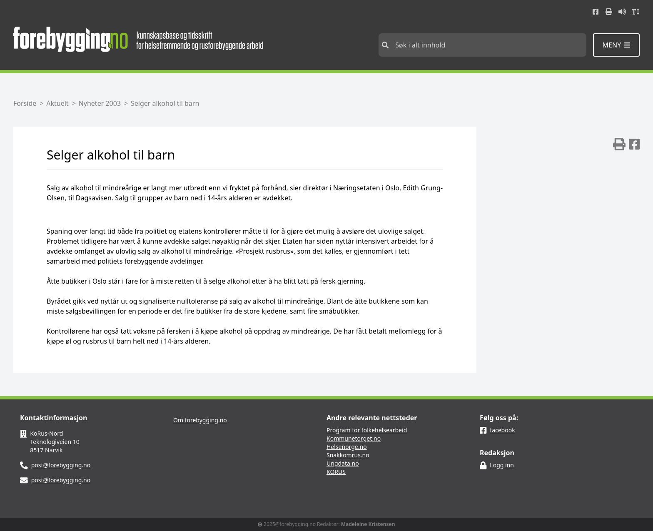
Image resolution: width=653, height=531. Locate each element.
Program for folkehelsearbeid (366, 430)
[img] (619, 144)
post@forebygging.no (61, 465)
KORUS (336, 472)
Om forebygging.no (200, 420)
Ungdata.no (342, 463)
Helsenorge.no (346, 447)
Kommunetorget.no (353, 438)
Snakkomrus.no (347, 455)
